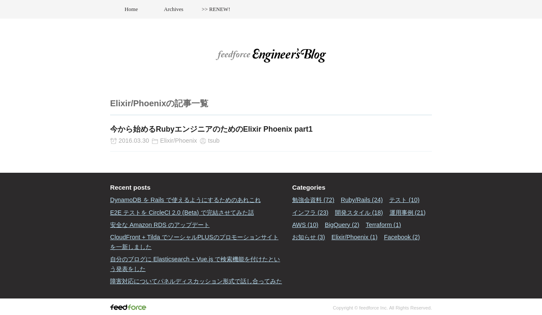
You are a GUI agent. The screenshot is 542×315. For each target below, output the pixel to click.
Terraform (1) (383, 224)
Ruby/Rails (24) (362, 199)
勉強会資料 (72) (313, 199)
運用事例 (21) (408, 212)
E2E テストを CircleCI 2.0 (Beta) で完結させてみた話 (182, 212)
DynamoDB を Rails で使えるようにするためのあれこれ (185, 199)
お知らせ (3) (308, 237)
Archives (173, 9)
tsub (213, 140)
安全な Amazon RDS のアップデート (160, 224)
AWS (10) (305, 224)
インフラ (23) (310, 212)
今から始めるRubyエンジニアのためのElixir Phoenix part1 (211, 129)
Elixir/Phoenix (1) (355, 237)
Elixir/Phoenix (178, 140)
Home (131, 9)
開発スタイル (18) (359, 212)
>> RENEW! (216, 9)
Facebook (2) (402, 237)
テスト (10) (404, 199)
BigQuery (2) (342, 224)
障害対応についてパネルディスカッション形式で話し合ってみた (196, 281)
